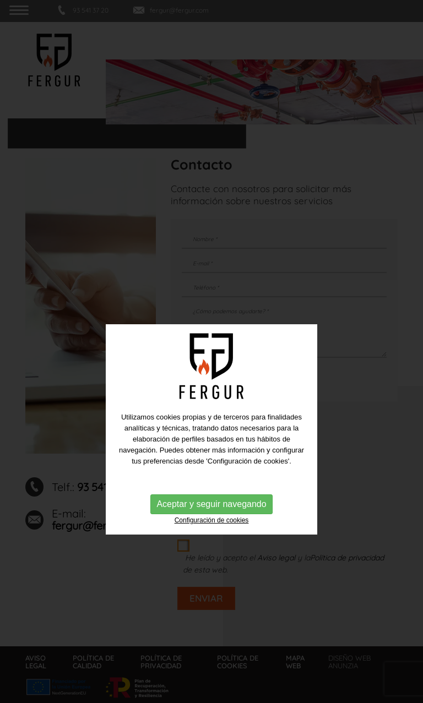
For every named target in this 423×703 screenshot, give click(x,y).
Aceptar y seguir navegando (211, 523)
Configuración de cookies (212, 540)
